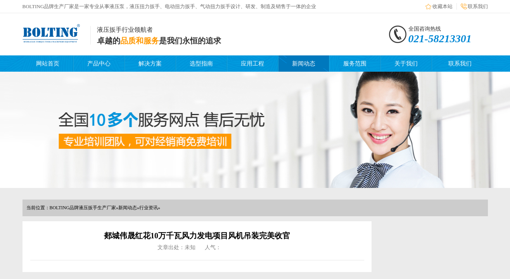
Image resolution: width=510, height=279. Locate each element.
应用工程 (252, 63)
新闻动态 (303, 63)
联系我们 (478, 6)
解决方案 (150, 63)
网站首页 (47, 63)
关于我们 (406, 63)
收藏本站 (442, 6)
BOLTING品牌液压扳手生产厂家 (83, 207)
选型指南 (201, 63)
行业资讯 (148, 207)
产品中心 (99, 63)
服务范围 (355, 63)
